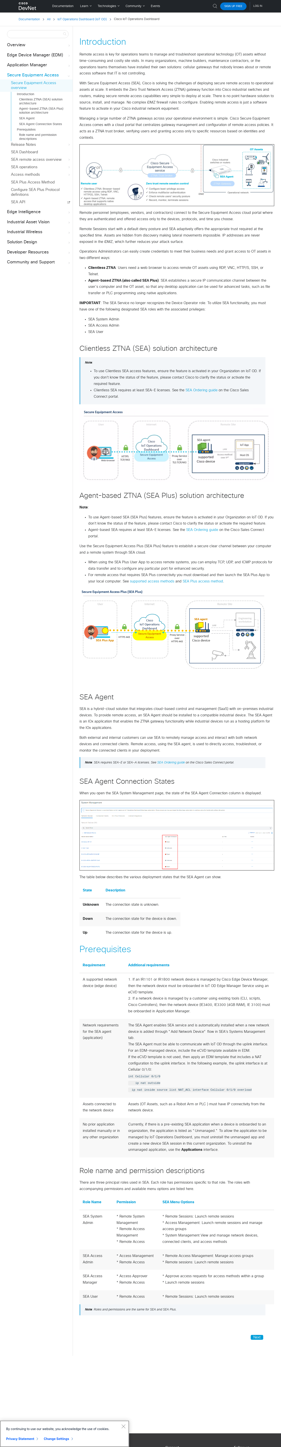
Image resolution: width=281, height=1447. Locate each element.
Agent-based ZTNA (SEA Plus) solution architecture (41, 110)
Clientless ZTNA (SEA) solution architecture (41, 101)
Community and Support (39, 262)
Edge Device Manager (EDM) (39, 55)
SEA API (18, 202)
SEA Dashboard (24, 152)
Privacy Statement (20, 1439)
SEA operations (41, 167)
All (48, 19)
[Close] (123, 1426)
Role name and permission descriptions (38, 136)
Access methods (41, 175)
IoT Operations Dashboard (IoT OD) (82, 19)
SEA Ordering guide (202, 390)
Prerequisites (26, 129)
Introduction (25, 94)
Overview (39, 45)
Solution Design (39, 242)
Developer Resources (39, 252)
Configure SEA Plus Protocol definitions (35, 192)
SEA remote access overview (41, 160)
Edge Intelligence (39, 212)
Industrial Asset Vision (39, 222)
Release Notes (41, 145)
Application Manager (39, 65)
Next (257, 1337)
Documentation (29, 19)
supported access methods (152, 581)
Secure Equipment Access (39, 75)
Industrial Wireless (39, 232)
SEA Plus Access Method (33, 182)
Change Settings (56, 1439)
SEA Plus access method (203, 581)
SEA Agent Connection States (40, 124)
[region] (64, 1434)
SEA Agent (27, 118)
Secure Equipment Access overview (33, 85)
